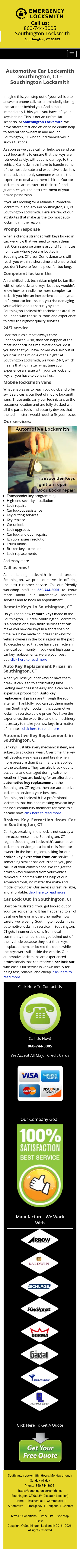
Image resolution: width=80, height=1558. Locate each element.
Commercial (55, 1501)
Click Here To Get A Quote (40, 1425)
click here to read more (28, 659)
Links (40, 1521)
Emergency (35, 1506)
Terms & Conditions (23, 1516)
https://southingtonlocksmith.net (40, 1490)
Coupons (52, 1506)
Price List (47, 1516)
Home (20, 1501)
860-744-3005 (40, 27)
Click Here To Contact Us (40, 986)
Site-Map (63, 1516)
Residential (35, 1501)
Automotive (15, 1506)
